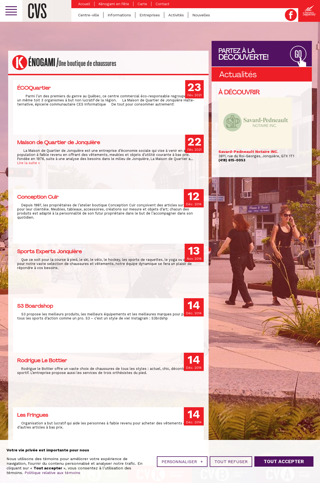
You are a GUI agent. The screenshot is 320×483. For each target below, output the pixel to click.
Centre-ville (88, 15)
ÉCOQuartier (34, 87)
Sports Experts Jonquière (49, 251)
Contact (162, 4)
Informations (119, 15)
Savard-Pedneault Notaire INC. (248, 151)
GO (298, 54)
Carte (142, 4)
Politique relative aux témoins (52, 471)
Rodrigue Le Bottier (42, 360)
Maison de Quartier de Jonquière (58, 142)
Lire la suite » (28, 163)
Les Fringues (32, 414)
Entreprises (149, 15)
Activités (176, 15)
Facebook (291, 15)
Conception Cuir (38, 196)
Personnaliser (182, 459)
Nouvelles (201, 15)
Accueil (84, 4)
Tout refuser (231, 459)
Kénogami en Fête (114, 4)
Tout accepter (284, 459)
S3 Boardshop (35, 305)
